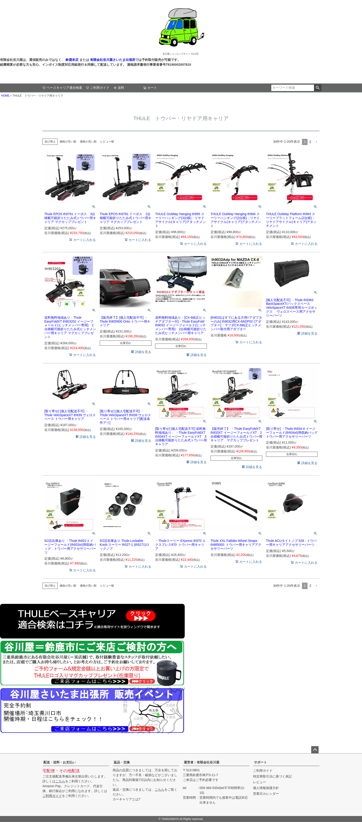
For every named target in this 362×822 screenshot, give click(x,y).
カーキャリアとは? (126, 799)
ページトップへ (315, 750)
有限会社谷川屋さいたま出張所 (112, 60)
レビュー (259, 782)
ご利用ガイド (97, 87)
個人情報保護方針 (266, 788)
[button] (316, 142)
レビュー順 (107, 141)
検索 (317, 88)
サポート (260, 762)
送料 (119, 87)
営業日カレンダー (266, 793)
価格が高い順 (88, 141)
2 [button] (310, 142)
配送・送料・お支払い (59, 762)
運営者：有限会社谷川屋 (201, 762)
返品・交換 (122, 762)
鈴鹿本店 (72, 60)
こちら (60, 781)
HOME (5, 95)
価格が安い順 (68, 141)
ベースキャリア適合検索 (62, 87)
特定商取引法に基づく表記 (272, 776)
